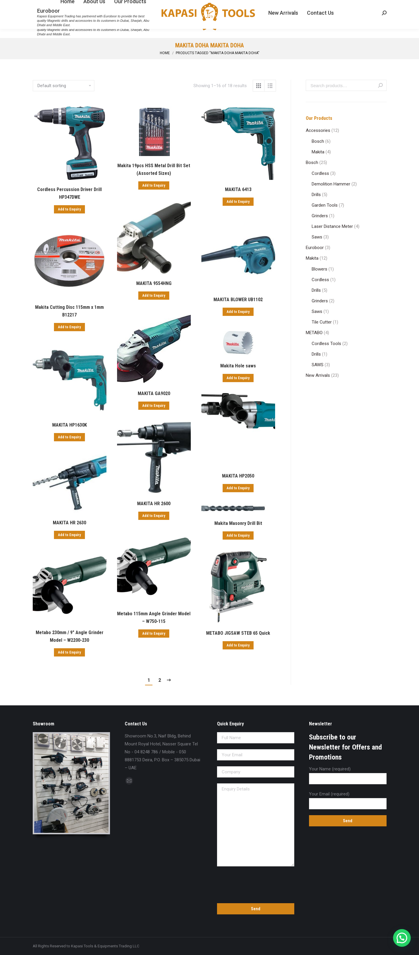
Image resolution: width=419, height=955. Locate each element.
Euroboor (315, 247)
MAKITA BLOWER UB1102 (238, 299)
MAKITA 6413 (238, 189)
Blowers (319, 269)
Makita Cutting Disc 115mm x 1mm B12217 (69, 311)
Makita (318, 152)
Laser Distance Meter (332, 226)
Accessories (318, 130)
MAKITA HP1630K (69, 425)
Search (380, 85)
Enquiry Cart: (369, 5)
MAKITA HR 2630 (69, 522)
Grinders (320, 215)
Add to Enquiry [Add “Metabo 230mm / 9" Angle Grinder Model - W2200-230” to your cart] (69, 652)
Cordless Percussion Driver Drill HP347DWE (69, 193)
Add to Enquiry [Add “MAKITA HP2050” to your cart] (238, 488)
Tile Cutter (322, 322)
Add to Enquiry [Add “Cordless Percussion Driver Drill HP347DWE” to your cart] (69, 209)
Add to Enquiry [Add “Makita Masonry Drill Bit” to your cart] (238, 535)
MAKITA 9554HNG (154, 283)
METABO (314, 332)
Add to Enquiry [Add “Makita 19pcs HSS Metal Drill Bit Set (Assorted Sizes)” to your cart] (153, 185)
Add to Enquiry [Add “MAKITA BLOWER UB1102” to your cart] (238, 312)
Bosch (318, 141)
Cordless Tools (326, 343)
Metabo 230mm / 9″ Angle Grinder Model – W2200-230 (69, 636)
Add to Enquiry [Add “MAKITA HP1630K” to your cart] (69, 437)
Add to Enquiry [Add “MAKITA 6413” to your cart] (238, 202)
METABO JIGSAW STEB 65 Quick (238, 633)
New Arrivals (318, 375)
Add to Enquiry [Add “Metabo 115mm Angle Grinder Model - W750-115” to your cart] (153, 633)
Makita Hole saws (238, 366)
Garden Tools (325, 205)
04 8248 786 (46, 5)
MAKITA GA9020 (154, 393)
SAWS (317, 364)
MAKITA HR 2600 (153, 503)
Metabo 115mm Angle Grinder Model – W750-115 (153, 617)
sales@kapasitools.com (89, 5)
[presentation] (256, 883)
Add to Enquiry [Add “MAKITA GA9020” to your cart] (153, 406)
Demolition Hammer (331, 184)
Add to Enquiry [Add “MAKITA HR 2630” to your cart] (69, 535)
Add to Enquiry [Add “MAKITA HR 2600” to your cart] (153, 516)
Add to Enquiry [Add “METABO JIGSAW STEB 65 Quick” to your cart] (238, 645)
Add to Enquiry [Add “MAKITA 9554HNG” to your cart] (153, 296)
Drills (316, 194)
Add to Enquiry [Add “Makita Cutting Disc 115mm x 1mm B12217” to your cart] (69, 327)
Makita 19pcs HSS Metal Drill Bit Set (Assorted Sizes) (153, 169)
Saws (317, 237)
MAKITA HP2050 (238, 476)
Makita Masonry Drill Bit (238, 523)
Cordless (320, 173)
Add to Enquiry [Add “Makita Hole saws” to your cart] (238, 378)
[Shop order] (63, 85)
